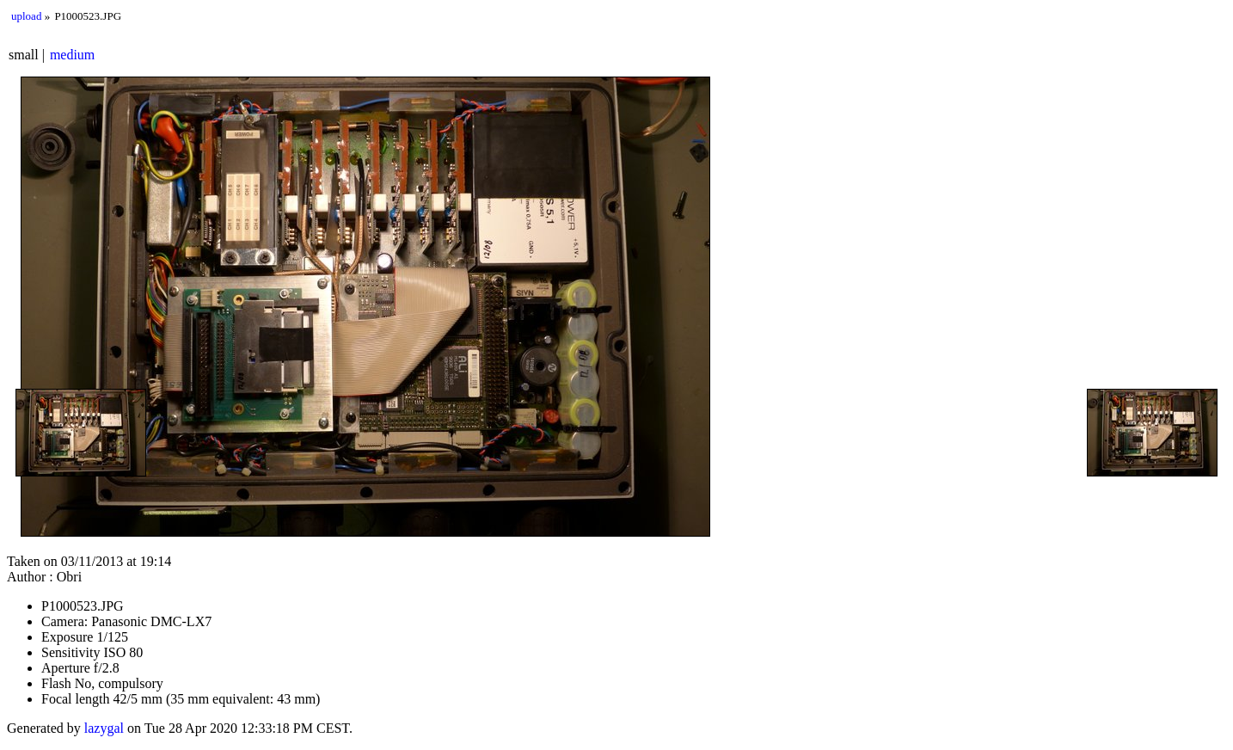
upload (26, 15)
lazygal (104, 728)
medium (72, 54)
